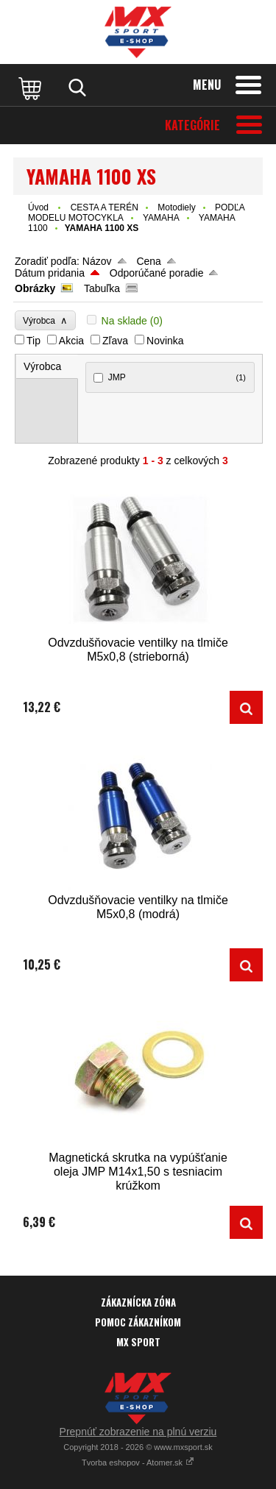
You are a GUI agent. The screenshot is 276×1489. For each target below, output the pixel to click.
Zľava (115, 341)
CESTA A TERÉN (104, 207)
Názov (97, 261)
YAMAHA (161, 218)
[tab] (47, 367)
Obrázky (35, 288)
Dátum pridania (50, 273)
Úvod (38, 207)
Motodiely (176, 207)
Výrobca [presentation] (42, 366)
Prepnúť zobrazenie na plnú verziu (138, 1432)
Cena (148, 261)
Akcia (71, 341)
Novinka (165, 341)
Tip (33, 341)
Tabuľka (102, 288)
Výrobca (45, 320)
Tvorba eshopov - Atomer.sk (138, 1462)
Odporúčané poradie (157, 273)
